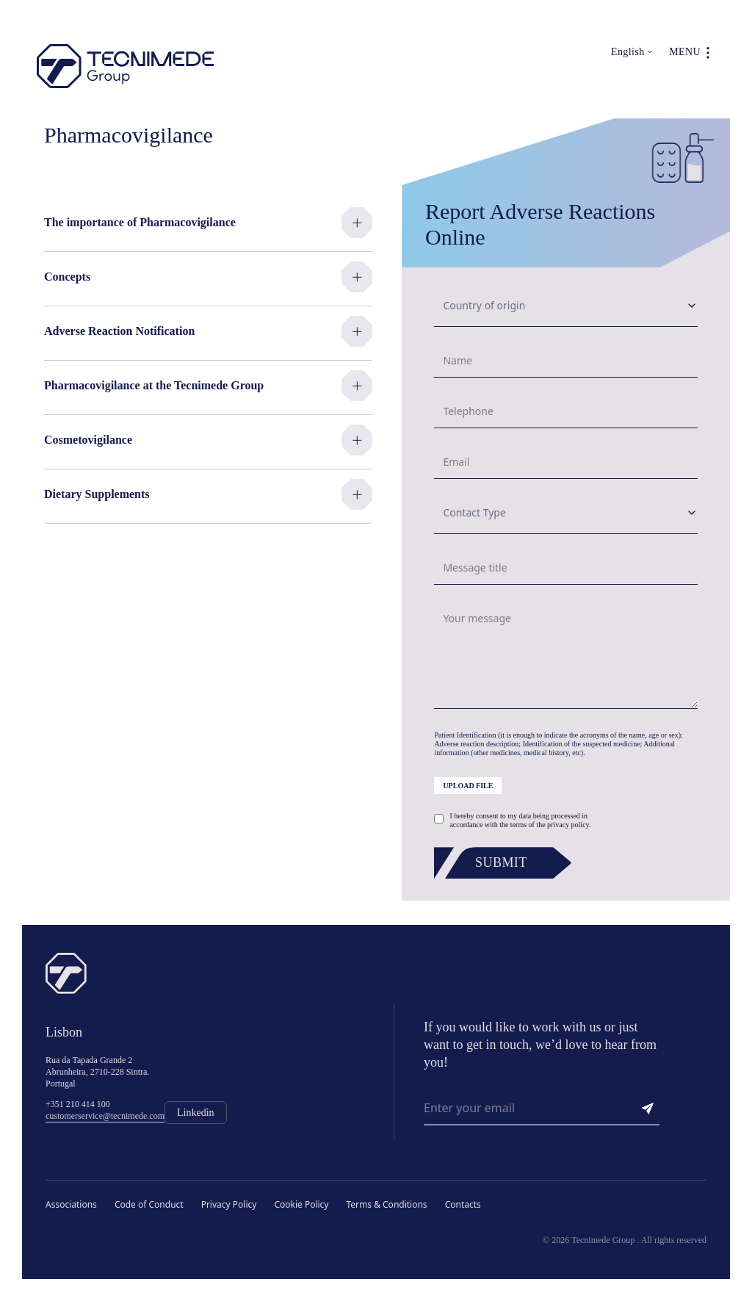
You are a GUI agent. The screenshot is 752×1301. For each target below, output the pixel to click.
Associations (71, 1204)
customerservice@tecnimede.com (105, 1116)
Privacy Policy (229, 1204)
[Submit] (507, 863)
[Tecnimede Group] (125, 66)
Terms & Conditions (386, 1204)
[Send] (647, 1108)
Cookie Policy (301, 1204)
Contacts (463, 1204)
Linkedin (195, 1112)
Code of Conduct (149, 1204)
